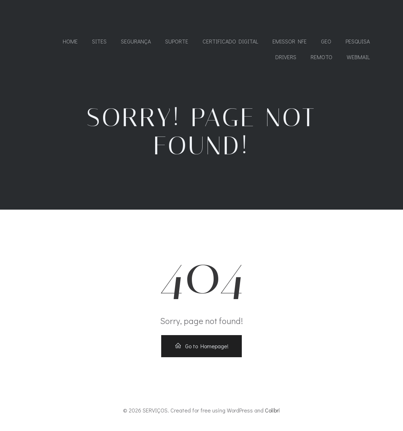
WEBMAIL (358, 57)
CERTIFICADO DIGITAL (230, 41)
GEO (326, 41)
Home (70, 41)
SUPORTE (176, 41)
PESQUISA (358, 41)
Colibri (272, 410)
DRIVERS (285, 57)
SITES (99, 41)
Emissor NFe (289, 41)
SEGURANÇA (136, 41)
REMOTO (321, 57)
